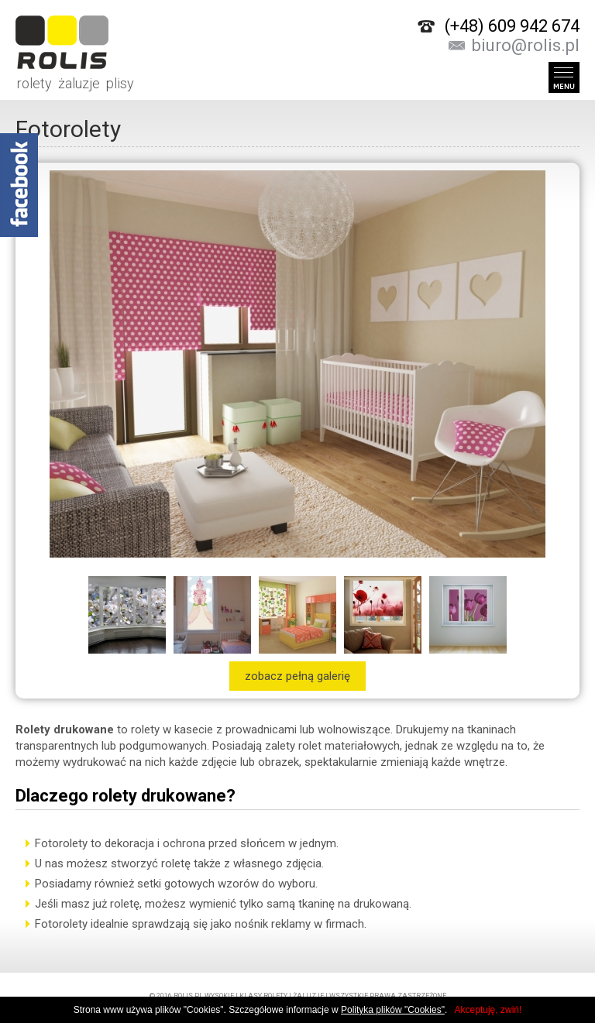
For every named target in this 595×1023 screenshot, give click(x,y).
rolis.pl (188, 996)
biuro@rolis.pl (526, 45)
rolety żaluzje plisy (75, 42)
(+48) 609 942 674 (512, 26)
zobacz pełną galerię (297, 676)
